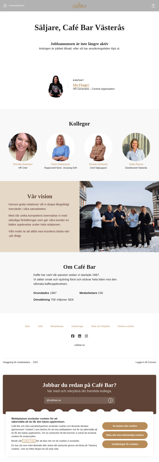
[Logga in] (110, 400)
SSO (35, 362)
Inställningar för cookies (125, 444)
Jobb (40, 326)
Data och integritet (100, 326)
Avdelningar (77, 326)
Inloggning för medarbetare (16, 362)
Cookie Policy (29, 441)
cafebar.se (79, 345)
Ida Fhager (81, 85)
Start (27, 326)
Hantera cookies (126, 326)
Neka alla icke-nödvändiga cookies (125, 435)
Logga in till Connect (146, 362)
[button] (153, 6)
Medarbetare (57, 326)
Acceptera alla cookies (125, 426)
